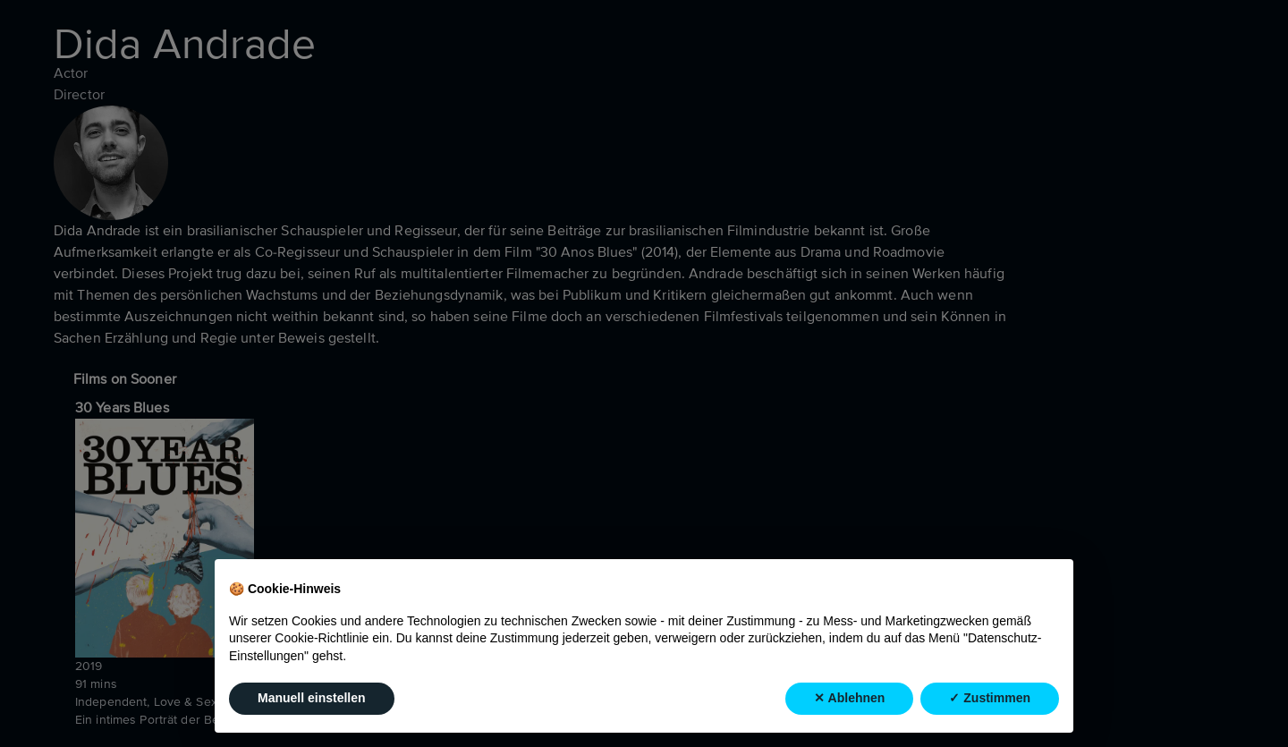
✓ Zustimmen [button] (989, 698)
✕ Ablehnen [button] (849, 698)
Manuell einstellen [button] (312, 698)
